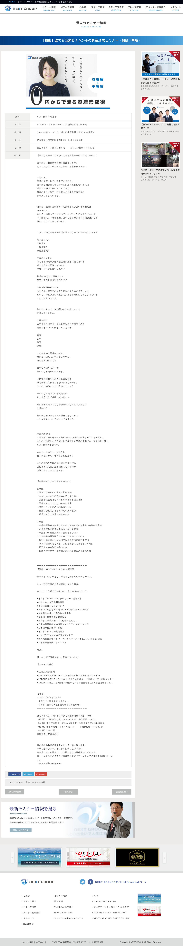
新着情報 (58, 901)
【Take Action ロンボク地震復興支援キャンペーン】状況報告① (44, 2)
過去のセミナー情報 (35, 782)
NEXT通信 (28, 924)
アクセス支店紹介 (32, 912)
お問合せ (39, 942)
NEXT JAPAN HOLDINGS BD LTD (111, 918)
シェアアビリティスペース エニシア (111, 907)
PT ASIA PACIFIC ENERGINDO (110, 912)
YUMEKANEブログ (63, 907)
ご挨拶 (26, 896)
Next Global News (63, 912)
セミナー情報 (16, 782)
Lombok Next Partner (105, 901)
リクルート (28, 918)
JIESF (97, 896)
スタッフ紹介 (29, 901)
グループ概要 (29, 907)
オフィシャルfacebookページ (68, 918)
